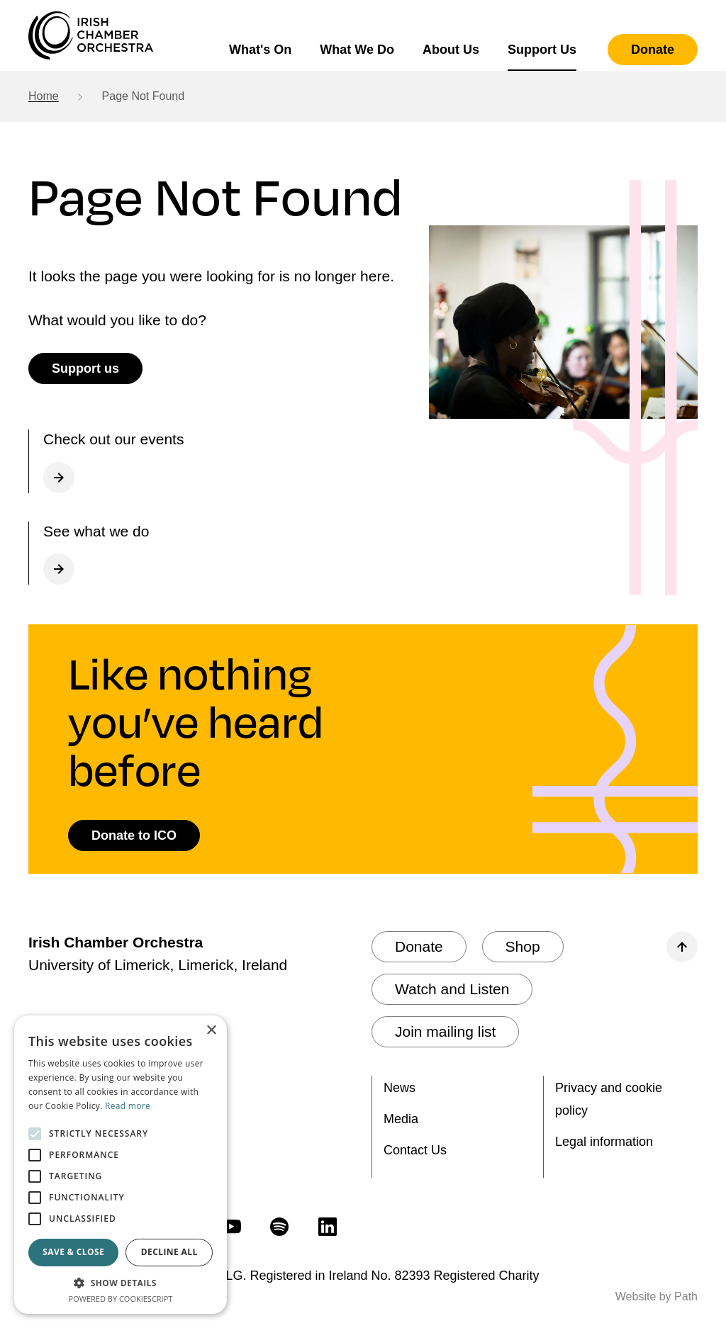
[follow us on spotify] (279, 1226)
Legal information (604, 1142)
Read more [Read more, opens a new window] (127, 1106)
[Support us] (85, 368)
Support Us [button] (542, 50)
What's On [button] (260, 50)
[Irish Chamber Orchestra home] (90, 35)
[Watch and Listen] (452, 989)
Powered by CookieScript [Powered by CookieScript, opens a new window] (121, 1298)
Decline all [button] (169, 1252)
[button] (120, 1283)
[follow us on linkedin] (327, 1226)
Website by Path (656, 1296)
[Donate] (653, 49)
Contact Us (415, 1150)
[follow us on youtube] (231, 1226)
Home (43, 96)
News (399, 1088)
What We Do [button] (357, 50)
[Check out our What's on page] (220, 461)
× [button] (211, 1030)
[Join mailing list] (445, 1031)
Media (401, 1119)
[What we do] (220, 553)
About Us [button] (451, 50)
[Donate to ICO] (134, 835)
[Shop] (523, 946)
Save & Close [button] (73, 1252)
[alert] (120, 1164)
